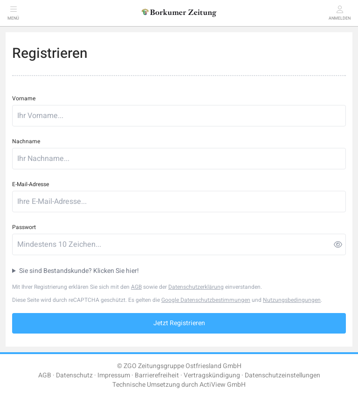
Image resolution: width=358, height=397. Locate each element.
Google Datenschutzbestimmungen (205, 300)
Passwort (24, 227)
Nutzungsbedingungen (292, 300)
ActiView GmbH (223, 385)
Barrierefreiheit (157, 375)
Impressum (113, 375)
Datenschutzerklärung (196, 287)
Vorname (23, 98)
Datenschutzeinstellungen (282, 375)
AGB (136, 287)
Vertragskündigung (212, 375)
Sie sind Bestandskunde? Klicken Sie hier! (79, 271)
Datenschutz (74, 375)
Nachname (26, 141)
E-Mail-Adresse (30, 184)
